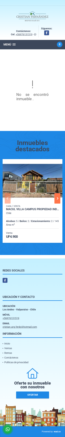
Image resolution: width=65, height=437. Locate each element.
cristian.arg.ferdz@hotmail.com (20, 326)
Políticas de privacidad (16, 362)
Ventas (8, 348)
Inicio (7, 343)
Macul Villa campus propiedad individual (32, 209)
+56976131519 (24, 34)
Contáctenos (11, 357)
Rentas (8, 353)
